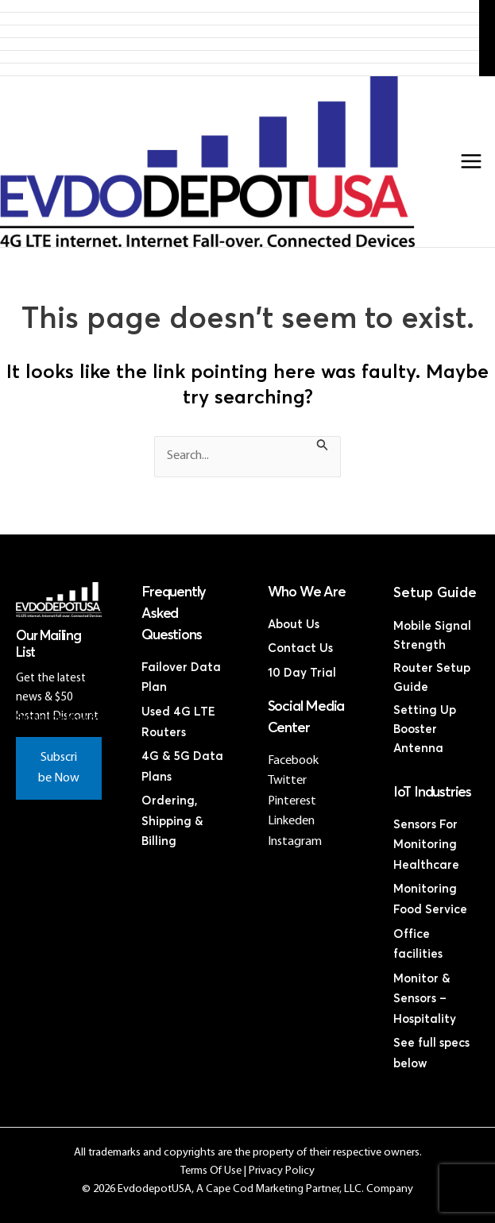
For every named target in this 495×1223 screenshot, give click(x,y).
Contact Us (240, 69)
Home (239, 6)
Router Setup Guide (431, 677)
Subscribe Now (58, 768)
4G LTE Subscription (240, 31)
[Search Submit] (322, 447)
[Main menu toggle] (471, 161)
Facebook (293, 760)
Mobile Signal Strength (432, 635)
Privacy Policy (282, 1171)
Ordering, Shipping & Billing (172, 821)
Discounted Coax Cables (239, 57)
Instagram (295, 841)
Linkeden (291, 821)
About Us (293, 625)
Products (240, 19)
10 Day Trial (302, 673)
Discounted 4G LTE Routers (239, 44)
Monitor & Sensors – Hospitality (424, 999)
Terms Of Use (211, 1171)
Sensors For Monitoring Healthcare (426, 845)
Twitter (287, 780)
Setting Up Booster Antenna (424, 729)
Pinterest (292, 801)
